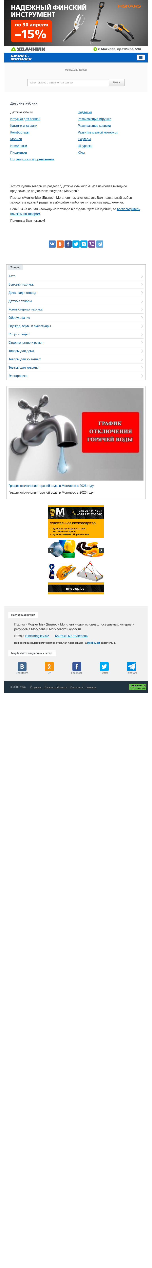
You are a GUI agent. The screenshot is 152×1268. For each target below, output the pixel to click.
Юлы (81, 152)
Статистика (76, 687)
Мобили (16, 139)
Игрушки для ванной (25, 119)
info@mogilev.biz (37, 636)
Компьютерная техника (25, 309)
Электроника (18, 376)
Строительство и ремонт (27, 342)
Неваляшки (18, 146)
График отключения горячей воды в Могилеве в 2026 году (51, 485)
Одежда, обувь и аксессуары (30, 326)
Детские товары (20, 301)
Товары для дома (21, 351)
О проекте (36, 687)
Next (101, 551)
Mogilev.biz (71, 69)
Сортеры (84, 139)
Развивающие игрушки (94, 119)
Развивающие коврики (94, 125)
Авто (12, 276)
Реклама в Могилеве (56, 687)
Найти (116, 82)
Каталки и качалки (23, 125)
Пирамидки (18, 152)
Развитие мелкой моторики (98, 132)
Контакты (91, 687)
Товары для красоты (24, 367)
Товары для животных (25, 359)
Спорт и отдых (19, 334)
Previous (51, 551)
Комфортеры (19, 132)
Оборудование (19, 317)
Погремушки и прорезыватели (32, 159)
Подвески (85, 112)
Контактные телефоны (71, 636)
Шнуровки (85, 146)
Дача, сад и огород (22, 292)
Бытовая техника (21, 284)
